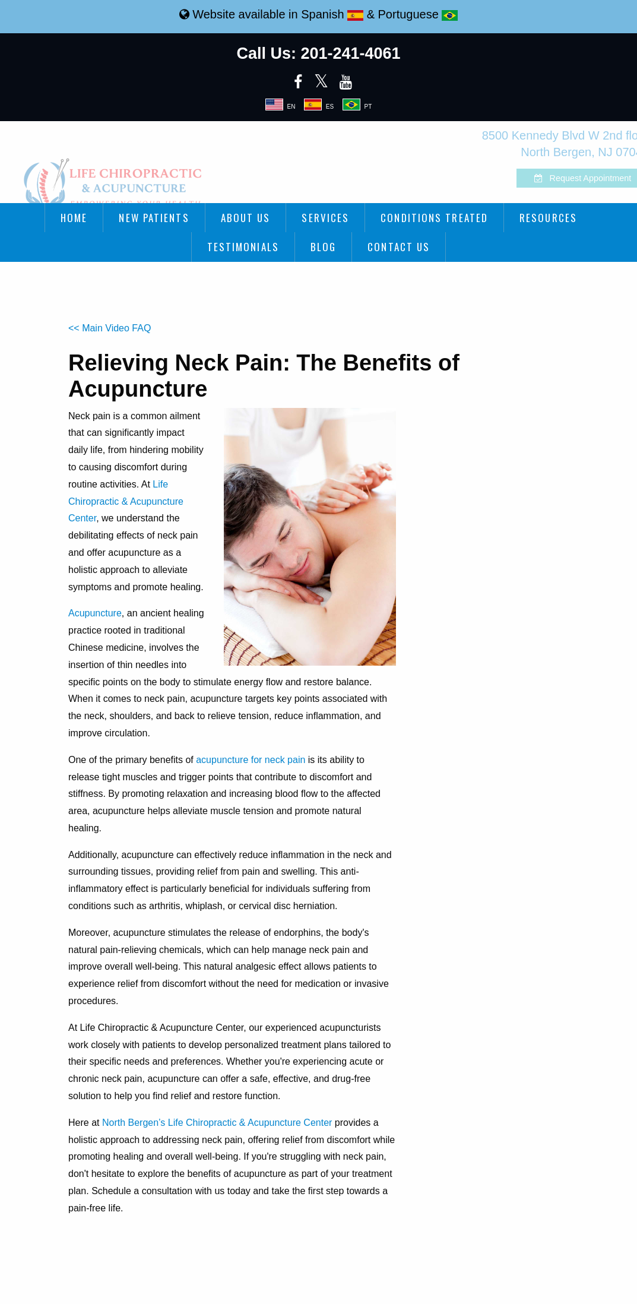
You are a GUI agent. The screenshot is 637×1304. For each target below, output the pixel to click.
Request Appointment (553, 178)
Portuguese (418, 14)
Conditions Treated (434, 217)
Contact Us (398, 246)
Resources (548, 217)
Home (74, 217)
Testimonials (243, 246)
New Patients (154, 217)
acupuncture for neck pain (250, 760)
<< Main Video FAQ (109, 328)
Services (325, 217)
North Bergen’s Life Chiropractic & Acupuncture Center (217, 1123)
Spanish (332, 14)
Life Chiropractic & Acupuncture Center (125, 501)
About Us (246, 217)
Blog (323, 246)
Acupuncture (95, 613)
